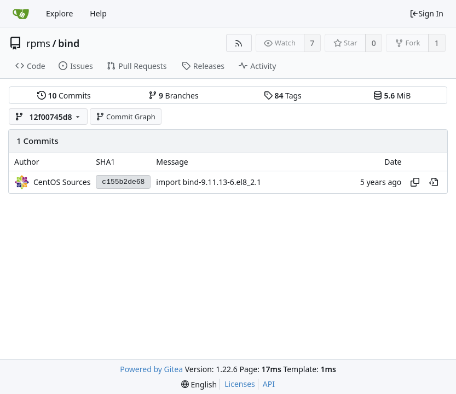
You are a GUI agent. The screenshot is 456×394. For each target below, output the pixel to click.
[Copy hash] (415, 182)
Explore (59, 13)
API (269, 384)
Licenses (239, 384)
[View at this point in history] (433, 182)
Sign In (426, 13)
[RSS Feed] (239, 43)
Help (98, 13)
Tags (283, 95)
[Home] (20, 14)
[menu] (199, 384)
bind (68, 43)
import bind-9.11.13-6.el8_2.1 (208, 182)
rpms (38, 43)
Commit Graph (125, 116)
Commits (64, 95)
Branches (173, 95)
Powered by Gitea (151, 369)
